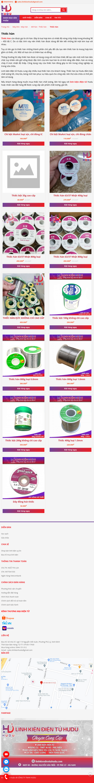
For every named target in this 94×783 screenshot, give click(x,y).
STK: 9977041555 (8, 572)
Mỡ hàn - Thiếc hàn (39, 27)
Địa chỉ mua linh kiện (9, 555)
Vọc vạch (4, 534)
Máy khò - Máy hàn (20, 27)
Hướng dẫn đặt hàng (9, 593)
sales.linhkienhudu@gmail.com (29, 2)
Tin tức (57, 17)
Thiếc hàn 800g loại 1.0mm (70, 379)
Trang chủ (5, 27)
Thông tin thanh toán (13, 561)
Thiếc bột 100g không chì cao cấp (70, 318)
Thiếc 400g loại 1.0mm (70, 440)
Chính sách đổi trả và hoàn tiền (13, 601)
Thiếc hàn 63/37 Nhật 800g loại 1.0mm (23, 256)
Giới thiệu (27, 17)
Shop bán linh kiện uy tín (11, 551)
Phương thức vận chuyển (11, 589)
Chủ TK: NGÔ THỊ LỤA (10, 568)
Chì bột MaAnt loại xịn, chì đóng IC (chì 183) (23, 134)
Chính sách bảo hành (9, 605)
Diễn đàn (38, 17)
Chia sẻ (48, 17)
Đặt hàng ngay (23, 143)
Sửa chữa (5, 538)
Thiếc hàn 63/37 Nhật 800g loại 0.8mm (70, 256)
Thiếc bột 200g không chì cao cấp (23, 440)
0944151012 (7, 2)
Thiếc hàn (54, 27)
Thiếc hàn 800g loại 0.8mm (23, 379)
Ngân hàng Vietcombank (11, 576)
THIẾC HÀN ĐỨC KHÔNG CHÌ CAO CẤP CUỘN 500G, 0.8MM (23, 318)
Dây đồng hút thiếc (23, 501)
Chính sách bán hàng (13, 582)
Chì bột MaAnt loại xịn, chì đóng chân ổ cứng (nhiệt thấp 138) (70, 134)
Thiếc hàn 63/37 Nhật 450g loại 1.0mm (70, 195)
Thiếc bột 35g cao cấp (23, 195)
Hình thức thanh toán (10, 597)
